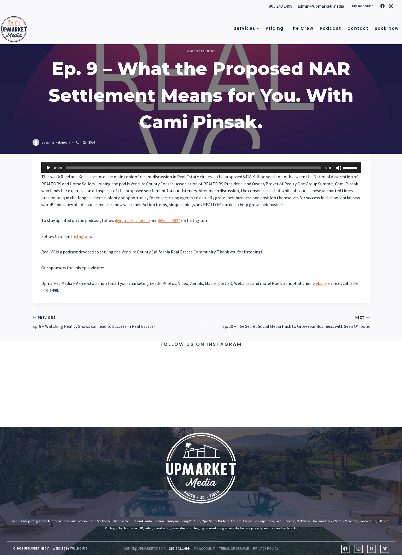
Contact (358, 28)
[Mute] (338, 168)
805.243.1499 (280, 6)
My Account (362, 6)
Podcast (330, 28)
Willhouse (78, 548)
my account (204, 548)
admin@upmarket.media (321, 6)
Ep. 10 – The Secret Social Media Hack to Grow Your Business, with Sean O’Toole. (288, 321)
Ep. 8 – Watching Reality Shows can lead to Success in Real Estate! (115, 321)
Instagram (80, 236)
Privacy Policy (265, 548)
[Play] (48, 168)
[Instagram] (391, 6)
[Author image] (36, 142)
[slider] (193, 167)
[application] (201, 167)
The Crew (301, 28)
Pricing (275, 28)
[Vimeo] (384, 549)
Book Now (387, 28)
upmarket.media (58, 142)
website (320, 283)
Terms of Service (234, 548)
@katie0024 (169, 220)
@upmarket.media (132, 220)
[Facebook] (382, 6)
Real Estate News (201, 51)
